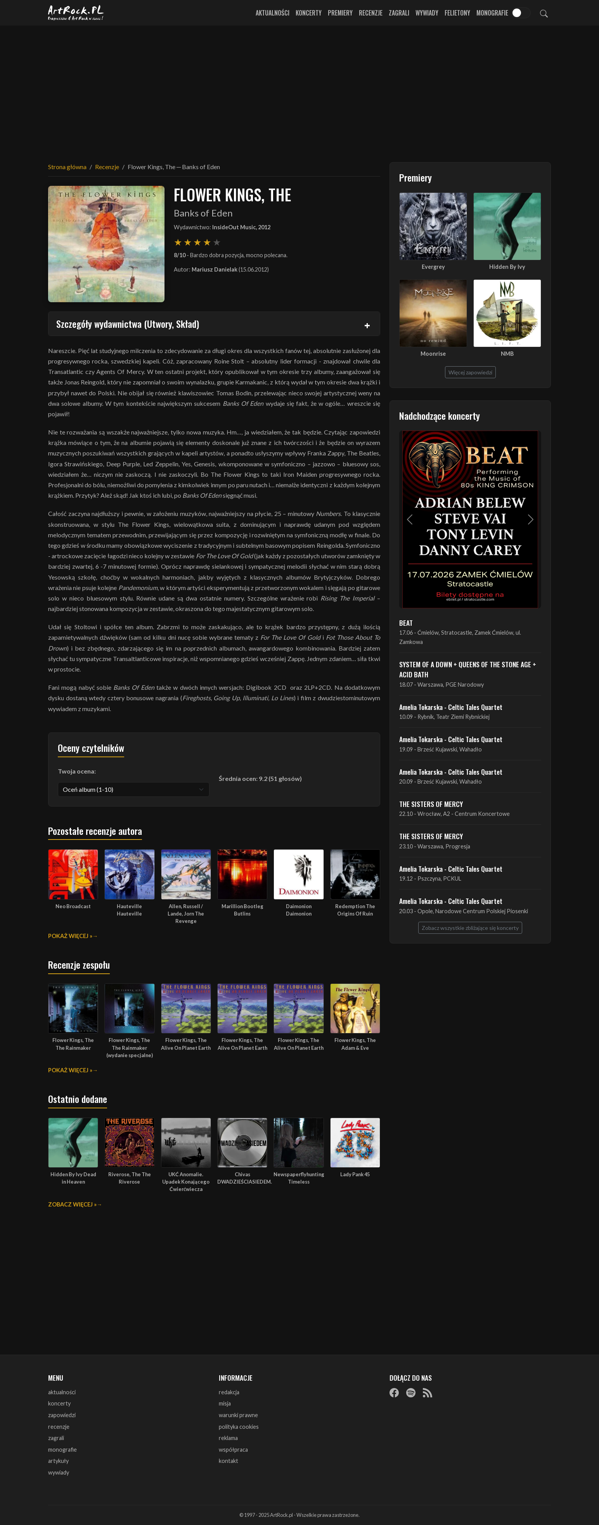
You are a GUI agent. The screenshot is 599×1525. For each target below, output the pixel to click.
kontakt (228, 1460)
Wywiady (426, 12)
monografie (62, 1449)
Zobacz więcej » (72, 1204)
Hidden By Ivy (507, 266)
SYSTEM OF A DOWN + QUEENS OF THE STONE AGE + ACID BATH (467, 669)
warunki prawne (238, 1415)
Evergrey (433, 266)
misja (225, 1403)
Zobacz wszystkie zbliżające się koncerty (470, 927)
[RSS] (427, 1392)
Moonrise (433, 353)
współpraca (233, 1449)
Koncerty (309, 12)
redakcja (229, 1392)
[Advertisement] (299, 89)
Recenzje (371, 12)
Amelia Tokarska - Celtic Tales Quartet (450, 707)
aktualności (62, 1392)
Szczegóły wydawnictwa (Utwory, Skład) (127, 324)
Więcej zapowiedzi (470, 372)
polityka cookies (239, 1426)
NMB (507, 353)
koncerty (59, 1403)
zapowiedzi (62, 1415)
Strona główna (67, 166)
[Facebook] (394, 1392)
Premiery (340, 12)
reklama (228, 1438)
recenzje (58, 1426)
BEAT (406, 623)
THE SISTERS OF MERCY (431, 804)
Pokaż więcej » (70, 936)
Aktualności (272, 12)
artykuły (58, 1460)
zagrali (56, 1438)
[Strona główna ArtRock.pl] (76, 13)
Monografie (492, 12)
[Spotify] (410, 1392)
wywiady (58, 1472)
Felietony (457, 12)
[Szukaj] (544, 13)
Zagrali (399, 12)
